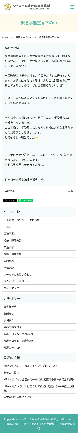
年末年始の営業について (18, 397)
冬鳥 (70, 191)
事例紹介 (9, 320)
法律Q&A (9, 267)
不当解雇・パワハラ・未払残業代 (23, 220)
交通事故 (9, 247)
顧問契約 (9, 261)
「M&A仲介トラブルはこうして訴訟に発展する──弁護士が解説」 (39, 388)
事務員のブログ (23, 37)
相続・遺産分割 (13, 240)
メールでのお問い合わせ (18, 274)
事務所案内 (10, 233)
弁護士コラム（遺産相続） (19, 340)
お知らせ (9, 313)
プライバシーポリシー (16, 281)
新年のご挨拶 (11, 372)
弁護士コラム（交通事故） (19, 334)
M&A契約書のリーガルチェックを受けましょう (31, 365)
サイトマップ (11, 288)
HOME (5, 37)
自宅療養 (10, 191)
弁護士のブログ (13, 347)
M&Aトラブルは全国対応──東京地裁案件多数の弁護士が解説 (39, 379)
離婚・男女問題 (13, 254)
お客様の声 (10, 306)
